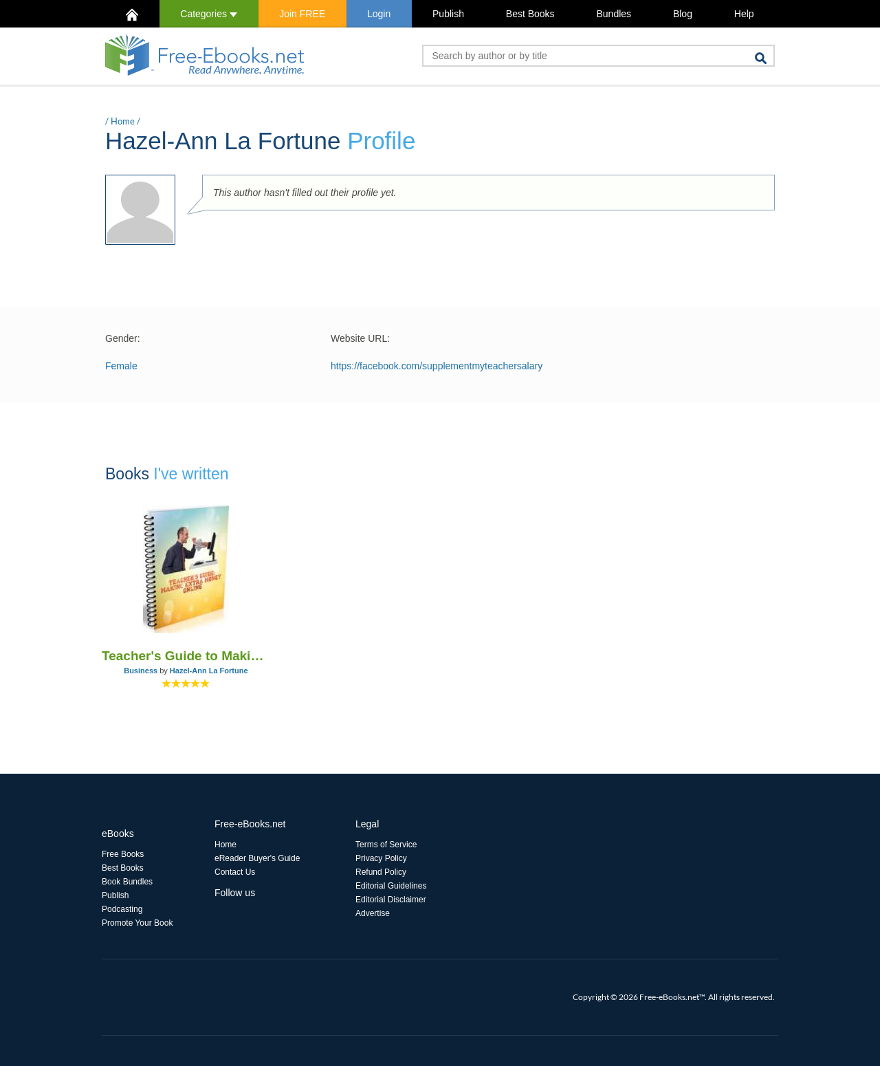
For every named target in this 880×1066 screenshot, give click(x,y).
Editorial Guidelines (390, 886)
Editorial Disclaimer (390, 899)
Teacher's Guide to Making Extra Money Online (186, 656)
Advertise (372, 913)
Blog (682, 13)
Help (744, 13)
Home (123, 121)
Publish (448, 13)
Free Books (123, 854)
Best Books (530, 13)
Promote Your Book (137, 923)
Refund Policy (380, 872)
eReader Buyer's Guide (257, 858)
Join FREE (302, 13)
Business (140, 670)
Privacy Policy (381, 858)
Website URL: (360, 338)
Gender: (122, 338)
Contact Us (234, 872)
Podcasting (122, 909)
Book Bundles (127, 881)
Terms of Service (386, 844)
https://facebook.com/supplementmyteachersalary (436, 365)
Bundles (613, 13)
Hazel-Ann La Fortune (209, 670)
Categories (208, 13)
